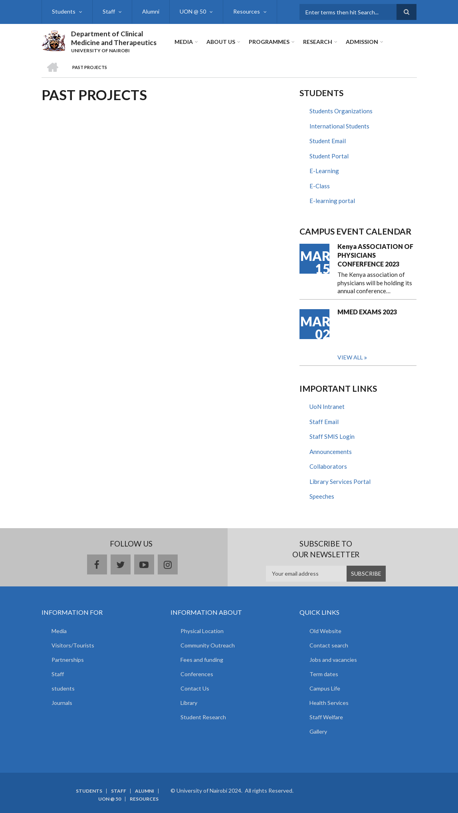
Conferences (196, 674)
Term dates (323, 674)
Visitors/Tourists (73, 645)
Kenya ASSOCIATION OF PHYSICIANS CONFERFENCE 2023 (375, 255)
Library (188, 702)
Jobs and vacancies (333, 659)
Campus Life (324, 688)
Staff (109, 11)
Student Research (203, 717)
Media (183, 41)
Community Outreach (207, 645)
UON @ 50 (193, 11)
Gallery (318, 731)
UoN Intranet (327, 406)
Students (63, 11)
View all (350, 357)
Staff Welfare (326, 717)
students (63, 688)
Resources (246, 11)
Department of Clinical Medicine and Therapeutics (114, 38)
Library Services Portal (340, 481)
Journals (62, 702)
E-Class (319, 185)
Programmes (269, 41)
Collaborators (328, 466)
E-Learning (324, 170)
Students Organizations (341, 110)
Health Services (329, 702)
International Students (339, 126)
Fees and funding (201, 659)
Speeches (321, 496)
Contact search (328, 645)
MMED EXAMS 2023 (367, 312)
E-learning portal (332, 200)
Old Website (325, 631)
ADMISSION (362, 41)
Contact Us (194, 688)
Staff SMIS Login (332, 436)
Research (317, 41)
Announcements (330, 451)
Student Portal (329, 156)
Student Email (327, 140)
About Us (220, 41)
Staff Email (324, 421)
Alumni (150, 11)
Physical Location (202, 631)
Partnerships (68, 659)
